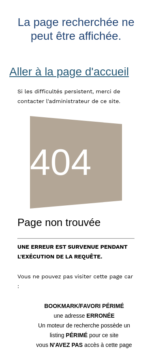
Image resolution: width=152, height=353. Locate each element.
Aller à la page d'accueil (69, 71)
